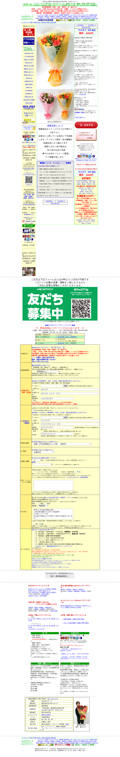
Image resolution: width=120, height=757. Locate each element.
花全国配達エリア (29, 214)
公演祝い (70, 596)
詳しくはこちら (53, 703)
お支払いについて (33, 595)
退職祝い (42, 614)
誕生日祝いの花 (29, 53)
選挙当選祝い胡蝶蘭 (28, 99)
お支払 (52, 18)
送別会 (36, 612)
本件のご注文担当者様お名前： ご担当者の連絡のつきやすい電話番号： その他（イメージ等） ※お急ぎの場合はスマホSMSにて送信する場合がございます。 (54, 517)
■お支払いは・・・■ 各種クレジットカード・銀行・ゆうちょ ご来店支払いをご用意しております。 (86, 157)
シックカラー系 (40, 634)
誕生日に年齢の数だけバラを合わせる (71, 610)
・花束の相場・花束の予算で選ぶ (73, 624)
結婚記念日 (48, 612)
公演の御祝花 (29, 90)
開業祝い (53, 16)
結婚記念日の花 (29, 81)
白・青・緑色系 (50, 623)
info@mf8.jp (82, 94)
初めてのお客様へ (51, 597)
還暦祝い (36, 614)
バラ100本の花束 (29, 56)
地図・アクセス (79, 18)
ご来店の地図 (42, 600)
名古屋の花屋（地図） (29, 168)
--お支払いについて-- (28, 217)
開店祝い (47, 16)
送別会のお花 (29, 62)
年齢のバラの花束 (29, 59)
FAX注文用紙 (45, 599)
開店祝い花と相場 (29, 65)
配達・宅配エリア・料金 (43, 18)
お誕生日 (30, 612)
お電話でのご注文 (33, 600)
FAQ (56, 18)
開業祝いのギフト (29, 69)
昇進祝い (83, 596)
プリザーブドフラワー (83, 15)
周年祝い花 (77, 16)
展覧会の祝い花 (29, 96)
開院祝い (64, 16)
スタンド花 (73, 15)
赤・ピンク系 (32, 623)
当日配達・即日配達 (63, 18)
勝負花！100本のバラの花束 (73, 612)
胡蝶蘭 (61, 15)
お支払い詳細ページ (79, 117)
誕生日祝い (41, 16)
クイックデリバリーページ (65, 334)
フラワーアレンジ (53, 15)
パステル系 (31, 634)
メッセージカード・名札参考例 (77, 477)
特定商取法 (88, 18)
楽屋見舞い (77, 596)
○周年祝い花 (29, 78)
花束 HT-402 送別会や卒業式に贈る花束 (45, 22)
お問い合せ (95, 18)
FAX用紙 (72, 18)
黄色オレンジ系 (41, 623)
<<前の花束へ (49, 201)
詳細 (67, 729)
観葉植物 (66, 15)
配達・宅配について (44, 595)
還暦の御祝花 (29, 84)
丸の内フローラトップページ (36, 594)
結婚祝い (70, 16)
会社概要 (42, 597)
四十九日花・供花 (91, 16)
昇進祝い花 (29, 87)
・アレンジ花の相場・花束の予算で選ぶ (75, 628)
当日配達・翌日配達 (50, 594)
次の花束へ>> (61, 201)
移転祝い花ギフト (29, 75)
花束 (46, 15)
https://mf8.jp (46, 720)
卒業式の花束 (93, 15)
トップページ (40, 15)
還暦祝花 (83, 16)
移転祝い (58, 16)
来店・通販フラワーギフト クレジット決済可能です (29, 143)
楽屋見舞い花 (29, 93)
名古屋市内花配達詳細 (29, 204)
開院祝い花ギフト (29, 72)
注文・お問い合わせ (33, 597)
